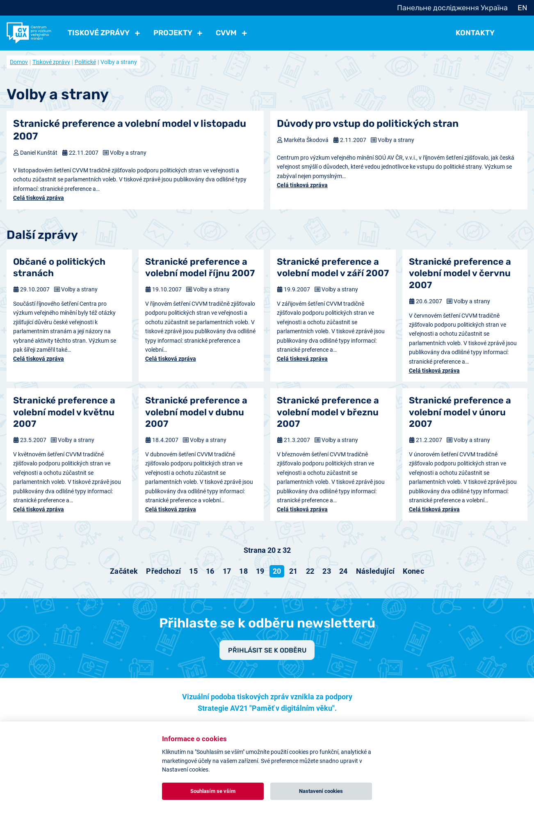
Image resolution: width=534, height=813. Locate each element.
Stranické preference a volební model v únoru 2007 (460, 412)
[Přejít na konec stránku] (413, 571)
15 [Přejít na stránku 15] (193, 571)
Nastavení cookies (321, 791)
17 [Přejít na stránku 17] (227, 571)
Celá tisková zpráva (38, 198)
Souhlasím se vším (212, 791)
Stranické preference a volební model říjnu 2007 (200, 267)
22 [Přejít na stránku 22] (310, 571)
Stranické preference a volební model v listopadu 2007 (129, 130)
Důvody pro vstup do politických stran (368, 123)
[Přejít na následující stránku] (375, 571)
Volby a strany (128, 152)
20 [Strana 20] (277, 571)
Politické (85, 62)
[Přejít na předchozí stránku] (163, 571)
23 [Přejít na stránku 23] (326, 571)
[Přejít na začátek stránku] (124, 571)
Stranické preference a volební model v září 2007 (333, 267)
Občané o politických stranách (59, 267)
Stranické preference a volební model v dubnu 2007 (196, 412)
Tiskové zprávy (51, 62)
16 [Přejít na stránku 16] (210, 571)
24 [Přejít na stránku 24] (343, 571)
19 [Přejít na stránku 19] (260, 571)
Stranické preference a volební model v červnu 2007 (460, 273)
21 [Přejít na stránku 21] (293, 571)
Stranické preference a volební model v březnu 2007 (328, 412)
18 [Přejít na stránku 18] (243, 571)
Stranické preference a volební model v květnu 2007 (64, 412)
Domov (19, 62)
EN (522, 7)
